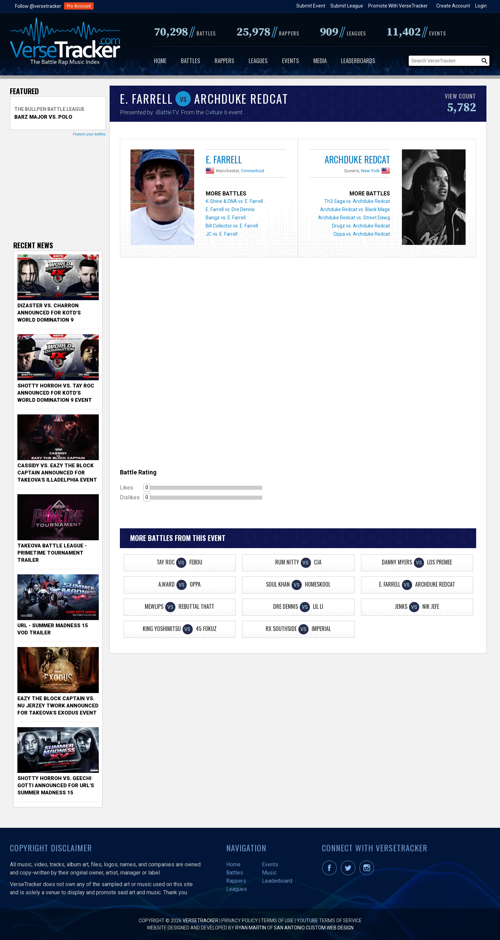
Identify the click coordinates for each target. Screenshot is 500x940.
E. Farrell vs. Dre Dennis (230, 209)
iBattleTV (167, 112)
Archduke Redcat (357, 159)
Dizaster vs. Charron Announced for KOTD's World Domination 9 (49, 313)
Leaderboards (358, 60)
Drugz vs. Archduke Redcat (361, 226)
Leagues (258, 60)
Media (320, 60)
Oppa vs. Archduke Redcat (361, 234)
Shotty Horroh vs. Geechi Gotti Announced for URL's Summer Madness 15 (55, 785)
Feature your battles (89, 134)
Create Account (453, 6)
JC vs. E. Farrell (221, 234)
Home (160, 60)
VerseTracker (200, 920)
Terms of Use (277, 920)
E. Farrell (224, 159)
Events (290, 60)
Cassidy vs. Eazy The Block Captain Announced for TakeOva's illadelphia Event (57, 472)
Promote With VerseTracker (398, 6)
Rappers (224, 60)
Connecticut (252, 170)
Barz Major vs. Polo (43, 117)
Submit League (346, 6)
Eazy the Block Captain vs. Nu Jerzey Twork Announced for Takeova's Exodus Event (57, 705)
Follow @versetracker (38, 6)
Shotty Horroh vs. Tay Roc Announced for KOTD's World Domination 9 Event (55, 393)
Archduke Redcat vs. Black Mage (355, 209)
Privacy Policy (239, 920)
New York (370, 170)
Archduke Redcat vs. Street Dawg (354, 217)
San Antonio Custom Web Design (314, 927)
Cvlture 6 (216, 112)
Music (269, 872)
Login (481, 6)
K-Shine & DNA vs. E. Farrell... (236, 201)
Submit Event (310, 6)
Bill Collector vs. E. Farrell (232, 226)
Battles (190, 60)
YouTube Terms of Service (329, 920)
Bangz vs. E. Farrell (226, 217)
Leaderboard (277, 881)
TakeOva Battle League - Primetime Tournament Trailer (52, 553)
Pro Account (79, 6)
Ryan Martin (250, 927)
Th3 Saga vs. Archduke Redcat (357, 201)
